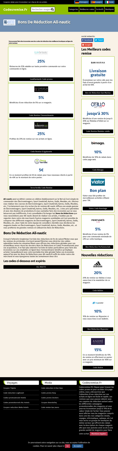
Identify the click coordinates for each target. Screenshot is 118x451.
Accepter (77, 446)
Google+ (86, 45)
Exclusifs (99, 9)
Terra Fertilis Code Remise (41, 188)
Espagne (97, 2)
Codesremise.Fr (15, 9)
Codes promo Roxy (48, 393)
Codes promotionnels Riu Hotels (16, 403)
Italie (109, 2)
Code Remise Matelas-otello (98, 131)
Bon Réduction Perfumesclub (98, 247)
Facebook (87, 40)
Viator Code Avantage (98, 208)
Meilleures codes (87, 9)
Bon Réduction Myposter (97, 329)
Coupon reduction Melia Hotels (16, 407)
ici (67, 446)
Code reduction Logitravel (13, 393)
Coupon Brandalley (49, 403)
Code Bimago (97, 170)
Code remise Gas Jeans (50, 407)
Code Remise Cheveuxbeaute (41, 115)
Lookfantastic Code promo (41, 79)
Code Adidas (98, 290)
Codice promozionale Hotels (14, 398)
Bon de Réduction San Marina (98, 93)
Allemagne (81, 2)
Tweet (99, 40)
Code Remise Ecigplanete (41, 152)
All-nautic (41, 267)
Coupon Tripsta (9, 388)
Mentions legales (98, 434)
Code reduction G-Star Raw (52, 388)
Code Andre (98, 367)
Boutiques (109, 9)
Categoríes (73, 9)
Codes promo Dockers (50, 398)
